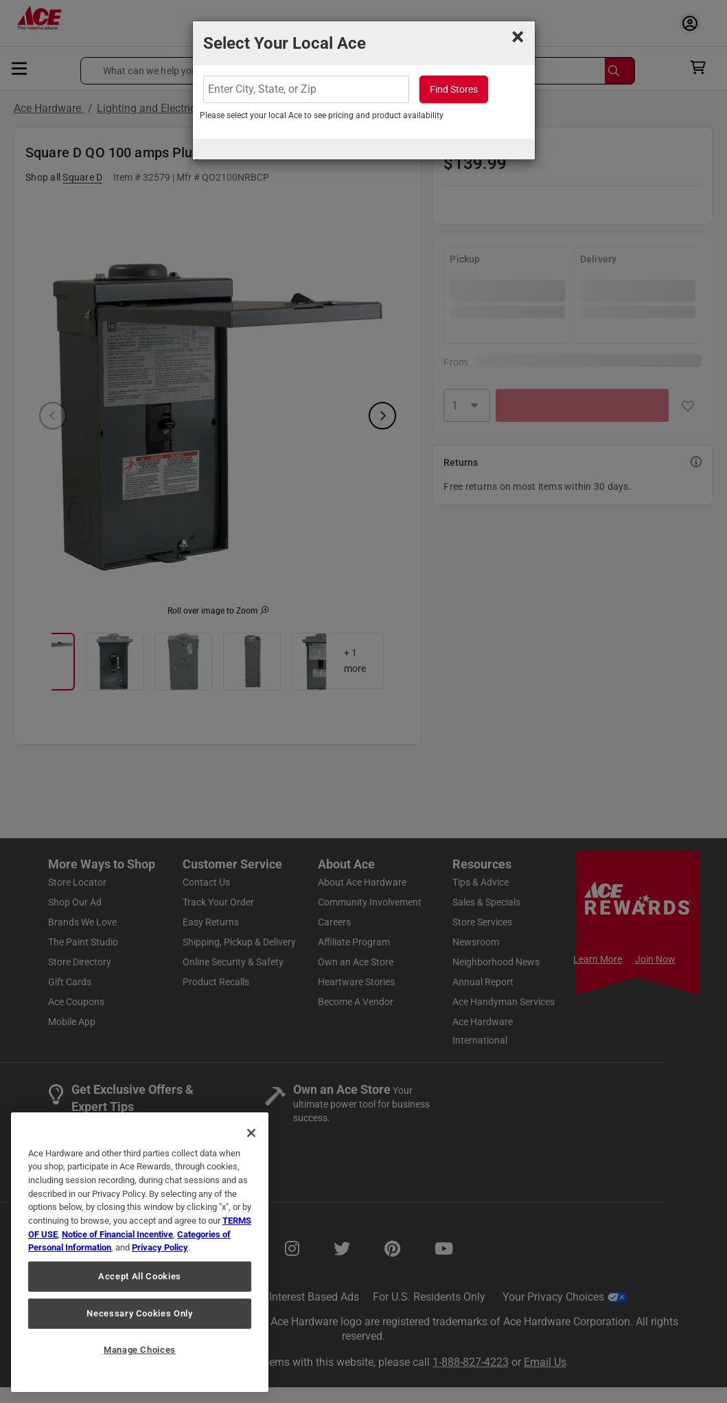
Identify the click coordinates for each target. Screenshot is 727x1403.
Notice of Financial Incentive (117, 1234)
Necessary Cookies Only (139, 1313)
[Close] (251, 1133)
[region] (139, 1252)
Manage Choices (140, 1350)
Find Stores (454, 89)
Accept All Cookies (139, 1276)
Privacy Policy (160, 1247)
